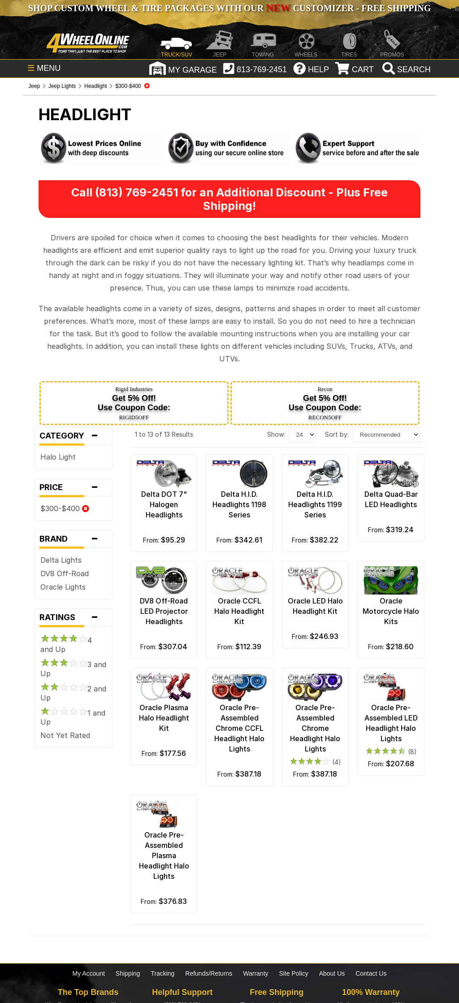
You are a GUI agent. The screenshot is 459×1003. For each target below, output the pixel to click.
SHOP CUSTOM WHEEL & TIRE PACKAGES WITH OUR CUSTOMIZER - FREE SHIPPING (229, 8)
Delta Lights (61, 560)
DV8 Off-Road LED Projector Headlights (164, 611)
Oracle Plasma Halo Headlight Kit (164, 718)
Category (73, 436)
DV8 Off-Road (64, 573)
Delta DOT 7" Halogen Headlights (164, 504)
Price (73, 487)
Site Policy (293, 973)
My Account (89, 973)
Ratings (73, 617)
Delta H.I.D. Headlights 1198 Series (239, 504)
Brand (73, 539)
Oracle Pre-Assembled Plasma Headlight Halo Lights (164, 855)
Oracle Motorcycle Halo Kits (391, 611)
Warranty (255, 973)
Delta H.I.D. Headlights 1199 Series (315, 504)
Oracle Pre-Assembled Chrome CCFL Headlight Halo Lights (239, 728)
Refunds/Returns (208, 973)
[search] (405, 69)
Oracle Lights (63, 586)
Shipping (128, 973)
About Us (332, 973)
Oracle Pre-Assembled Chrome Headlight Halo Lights (315, 728)
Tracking (162, 973)
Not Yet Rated (65, 735)
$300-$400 (64, 508)
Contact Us (370, 973)
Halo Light (58, 456)
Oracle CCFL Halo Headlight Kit (239, 611)
